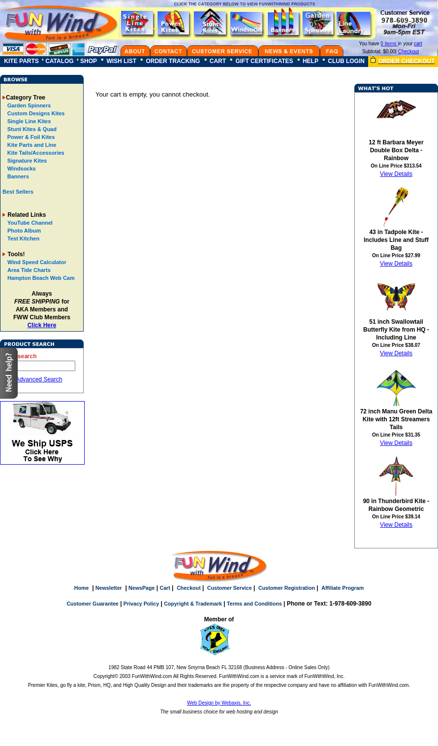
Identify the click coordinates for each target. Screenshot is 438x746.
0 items (389, 43)
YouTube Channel (30, 223)
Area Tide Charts (29, 270)
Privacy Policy (141, 604)
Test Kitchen (23, 238)
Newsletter (108, 588)
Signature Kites (26, 161)
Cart (164, 588)
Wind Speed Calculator (36, 262)
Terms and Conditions (254, 604)
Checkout (408, 51)
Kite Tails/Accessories (35, 153)
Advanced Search (39, 379)
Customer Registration (286, 588)
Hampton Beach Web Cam (41, 278)
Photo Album (24, 231)
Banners (17, 176)
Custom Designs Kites (35, 113)
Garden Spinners (28, 105)
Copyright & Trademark (193, 604)
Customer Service (229, 588)
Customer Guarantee (92, 604)
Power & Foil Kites (30, 137)
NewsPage (141, 588)
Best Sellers (17, 192)
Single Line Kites (28, 121)
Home (81, 588)
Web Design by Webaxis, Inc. (219, 703)
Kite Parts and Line (31, 145)
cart (418, 43)
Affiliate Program (342, 588)
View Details (396, 173)
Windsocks (21, 168)
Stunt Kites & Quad (31, 129)
